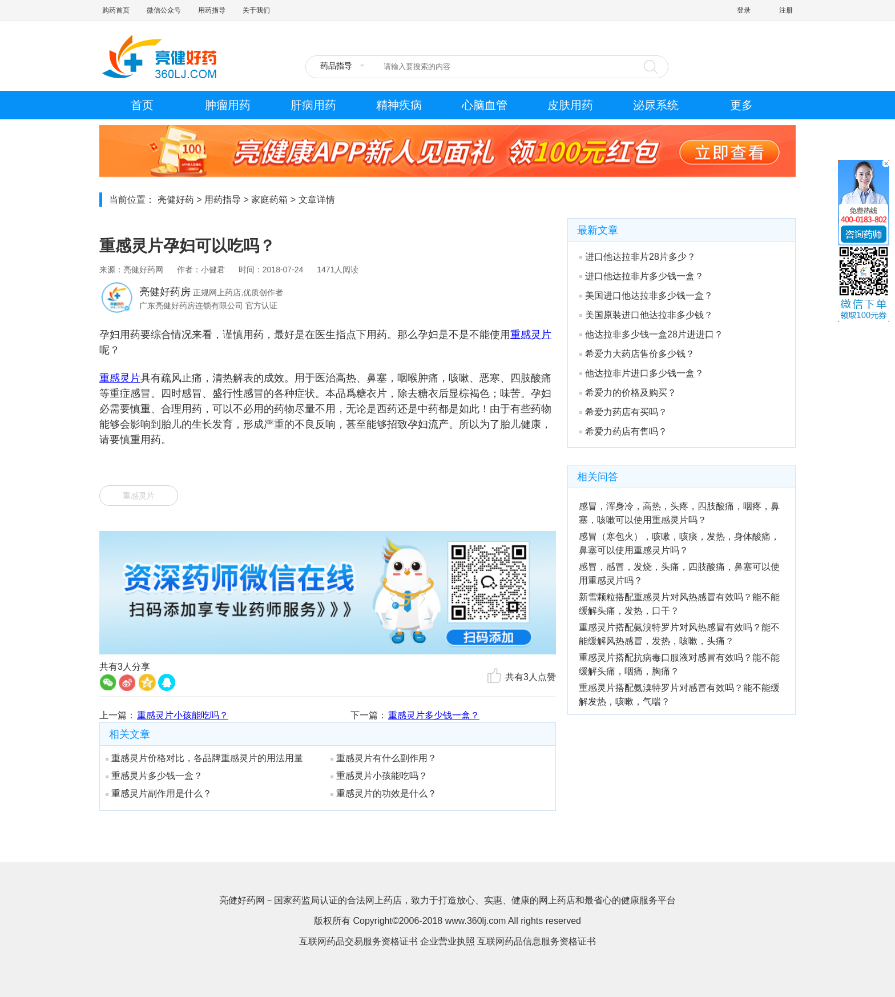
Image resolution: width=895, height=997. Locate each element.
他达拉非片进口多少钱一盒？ (641, 373)
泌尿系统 (656, 105)
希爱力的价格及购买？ (627, 392)
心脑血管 (484, 105)
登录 (744, 10)
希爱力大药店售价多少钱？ (637, 354)
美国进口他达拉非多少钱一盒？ (646, 295)
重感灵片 (139, 495)
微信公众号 (164, 10)
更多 (741, 105)
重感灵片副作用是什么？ (159, 793)
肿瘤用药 (228, 105)
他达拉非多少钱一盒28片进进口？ (651, 334)
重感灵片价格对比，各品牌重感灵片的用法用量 (204, 758)
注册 (786, 10)
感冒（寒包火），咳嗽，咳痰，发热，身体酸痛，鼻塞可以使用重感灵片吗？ (679, 543)
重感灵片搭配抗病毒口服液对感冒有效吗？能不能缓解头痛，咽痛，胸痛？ (679, 664)
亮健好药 (176, 199)
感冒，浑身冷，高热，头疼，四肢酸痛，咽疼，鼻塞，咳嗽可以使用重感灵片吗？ (679, 513)
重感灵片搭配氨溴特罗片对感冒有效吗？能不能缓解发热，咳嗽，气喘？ (679, 694)
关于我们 (256, 10)
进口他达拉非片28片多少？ (637, 257)
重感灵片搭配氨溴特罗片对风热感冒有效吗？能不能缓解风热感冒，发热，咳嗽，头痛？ (679, 634)
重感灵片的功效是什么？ (383, 793)
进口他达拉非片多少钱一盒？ (641, 276)
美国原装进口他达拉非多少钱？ (646, 315)
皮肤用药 (570, 105)
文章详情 (317, 199)
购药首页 (116, 10)
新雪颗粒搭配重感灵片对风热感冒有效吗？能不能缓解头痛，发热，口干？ (679, 604)
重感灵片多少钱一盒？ (433, 715)
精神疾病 (399, 105)
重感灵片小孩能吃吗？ (182, 715)
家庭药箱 (269, 199)
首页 (142, 105)
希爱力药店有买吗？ (623, 412)
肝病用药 (313, 105)
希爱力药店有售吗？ (623, 431)
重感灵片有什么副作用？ (383, 758)
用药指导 (211, 10)
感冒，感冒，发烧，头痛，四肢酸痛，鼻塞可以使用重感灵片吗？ (679, 573)
